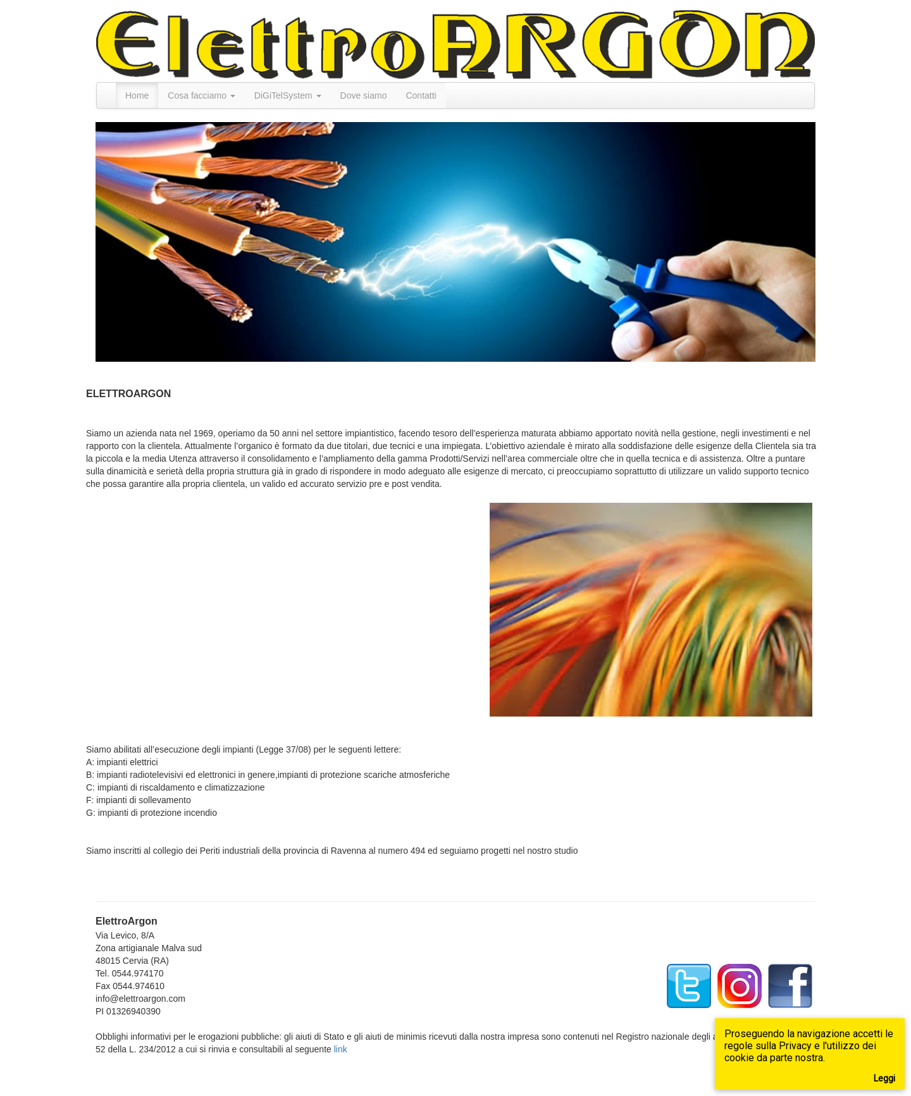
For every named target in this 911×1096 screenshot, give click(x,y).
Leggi (884, 1078)
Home (137, 95)
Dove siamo (363, 95)
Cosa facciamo (201, 95)
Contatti (421, 95)
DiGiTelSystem (287, 95)
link (340, 1049)
